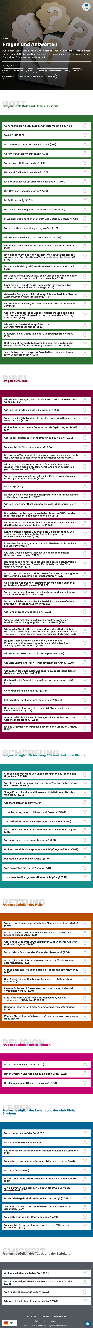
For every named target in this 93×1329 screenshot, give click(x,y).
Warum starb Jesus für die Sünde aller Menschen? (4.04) (37, 952)
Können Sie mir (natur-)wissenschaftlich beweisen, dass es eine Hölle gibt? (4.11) (41, 1018)
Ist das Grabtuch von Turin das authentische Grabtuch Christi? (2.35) (40, 728)
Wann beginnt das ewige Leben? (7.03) (26, 1292)
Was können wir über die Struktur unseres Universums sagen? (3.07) (40, 831)
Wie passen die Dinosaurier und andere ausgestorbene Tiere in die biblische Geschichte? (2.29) (40, 672)
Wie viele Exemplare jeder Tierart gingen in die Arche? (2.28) (39, 663)
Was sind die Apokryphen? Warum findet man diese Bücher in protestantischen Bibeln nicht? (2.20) (39, 584)
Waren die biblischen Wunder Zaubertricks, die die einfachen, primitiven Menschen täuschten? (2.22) (39, 603)
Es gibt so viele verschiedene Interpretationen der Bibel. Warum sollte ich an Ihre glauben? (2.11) (41, 496)
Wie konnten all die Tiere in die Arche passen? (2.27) (34, 654)
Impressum (29, 1317)
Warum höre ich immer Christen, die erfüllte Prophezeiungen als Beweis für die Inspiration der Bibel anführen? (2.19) (41, 575)
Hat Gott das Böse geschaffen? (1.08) (26, 191)
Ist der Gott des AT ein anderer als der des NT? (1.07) (34, 182)
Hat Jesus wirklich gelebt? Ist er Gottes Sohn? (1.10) (34, 210)
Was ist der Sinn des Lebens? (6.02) (24, 1143)
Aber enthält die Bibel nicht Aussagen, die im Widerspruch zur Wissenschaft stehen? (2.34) (40, 719)
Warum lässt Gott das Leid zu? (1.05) (25, 163)
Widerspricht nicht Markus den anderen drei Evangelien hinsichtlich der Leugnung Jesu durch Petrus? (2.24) (36, 621)
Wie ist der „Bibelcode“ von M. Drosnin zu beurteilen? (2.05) (38, 438)
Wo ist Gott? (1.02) (14, 135)
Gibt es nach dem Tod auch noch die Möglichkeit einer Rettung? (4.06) (41, 971)
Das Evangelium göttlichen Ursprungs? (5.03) (30, 1083)
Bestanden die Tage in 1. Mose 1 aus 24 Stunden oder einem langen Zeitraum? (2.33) (38, 710)
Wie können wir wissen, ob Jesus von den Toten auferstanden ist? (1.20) (39, 305)
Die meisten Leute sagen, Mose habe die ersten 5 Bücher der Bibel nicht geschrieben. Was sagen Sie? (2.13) (39, 515)
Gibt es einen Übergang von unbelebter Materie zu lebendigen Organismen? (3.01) (40, 775)
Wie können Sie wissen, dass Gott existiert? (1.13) (32, 238)
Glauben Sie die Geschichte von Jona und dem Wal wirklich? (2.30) (38, 682)
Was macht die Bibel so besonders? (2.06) (28, 447)
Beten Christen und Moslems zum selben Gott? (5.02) (35, 1074)
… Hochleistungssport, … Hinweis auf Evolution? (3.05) (35, 812)
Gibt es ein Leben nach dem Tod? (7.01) (26, 1274)
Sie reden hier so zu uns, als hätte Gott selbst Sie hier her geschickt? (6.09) (38, 1208)
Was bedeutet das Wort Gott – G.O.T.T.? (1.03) (30, 145)
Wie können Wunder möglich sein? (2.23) (27, 612)
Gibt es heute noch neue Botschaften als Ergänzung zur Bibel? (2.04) (40, 429)
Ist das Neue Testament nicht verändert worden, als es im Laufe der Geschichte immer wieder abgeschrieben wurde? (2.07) (41, 457)
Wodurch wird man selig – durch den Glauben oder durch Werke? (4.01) (41, 925)
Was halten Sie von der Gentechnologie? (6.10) (31, 1217)
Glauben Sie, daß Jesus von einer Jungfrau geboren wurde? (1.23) (38, 335)
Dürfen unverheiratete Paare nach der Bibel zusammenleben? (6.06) (40, 1180)
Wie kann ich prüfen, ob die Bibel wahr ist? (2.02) (32, 410)
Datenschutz (45, 1317)
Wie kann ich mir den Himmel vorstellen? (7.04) (31, 1301)
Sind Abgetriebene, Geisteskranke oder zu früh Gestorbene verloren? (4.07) (38, 980)
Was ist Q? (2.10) (13, 487)
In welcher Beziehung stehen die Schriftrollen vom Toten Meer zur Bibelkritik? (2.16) (40, 545)
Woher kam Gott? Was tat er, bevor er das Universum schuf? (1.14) (39, 247)
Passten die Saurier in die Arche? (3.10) (26, 859)
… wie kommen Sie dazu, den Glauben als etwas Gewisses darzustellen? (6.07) (37, 1189)
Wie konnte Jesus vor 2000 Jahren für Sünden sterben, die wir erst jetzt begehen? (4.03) (40, 943)
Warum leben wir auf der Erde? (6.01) (25, 1133)
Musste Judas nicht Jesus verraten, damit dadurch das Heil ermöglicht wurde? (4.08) (38, 990)
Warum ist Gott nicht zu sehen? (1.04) (26, 154)
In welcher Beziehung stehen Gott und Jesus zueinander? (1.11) (41, 219)
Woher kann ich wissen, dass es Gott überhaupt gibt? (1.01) (38, 126)
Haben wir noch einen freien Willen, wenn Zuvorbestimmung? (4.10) (39, 1008)
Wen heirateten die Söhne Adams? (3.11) (27, 868)
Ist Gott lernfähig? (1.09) (18, 201)
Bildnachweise (62, 1317)
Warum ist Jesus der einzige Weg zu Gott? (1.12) (31, 228)
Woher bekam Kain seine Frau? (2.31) (25, 691)
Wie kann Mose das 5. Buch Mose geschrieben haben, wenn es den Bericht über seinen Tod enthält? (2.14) (40, 524)
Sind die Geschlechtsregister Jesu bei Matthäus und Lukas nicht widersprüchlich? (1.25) (38, 354)
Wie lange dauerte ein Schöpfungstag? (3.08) (30, 840)
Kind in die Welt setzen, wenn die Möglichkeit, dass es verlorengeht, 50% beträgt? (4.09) (35, 999)
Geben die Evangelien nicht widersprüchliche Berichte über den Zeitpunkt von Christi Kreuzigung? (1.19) (41, 296)
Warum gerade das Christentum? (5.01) (26, 1065)
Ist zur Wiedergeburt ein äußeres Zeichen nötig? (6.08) (36, 1199)
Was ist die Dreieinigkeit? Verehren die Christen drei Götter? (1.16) (39, 268)
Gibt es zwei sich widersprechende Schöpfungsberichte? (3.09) (41, 850)
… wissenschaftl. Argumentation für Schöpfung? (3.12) (35, 878)
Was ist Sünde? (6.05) (16, 1171)
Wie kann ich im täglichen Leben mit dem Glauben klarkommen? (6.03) (41, 1152)
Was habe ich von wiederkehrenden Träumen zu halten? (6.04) (40, 1161)
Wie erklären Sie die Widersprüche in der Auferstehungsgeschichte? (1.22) (27, 326)
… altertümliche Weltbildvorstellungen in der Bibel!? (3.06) (37, 822)
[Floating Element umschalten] (88, 1324)
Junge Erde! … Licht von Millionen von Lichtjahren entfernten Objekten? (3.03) (39, 794)
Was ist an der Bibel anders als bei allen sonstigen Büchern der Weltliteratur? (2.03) (40, 419)
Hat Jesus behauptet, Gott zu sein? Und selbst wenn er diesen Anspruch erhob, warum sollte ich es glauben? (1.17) (40, 277)
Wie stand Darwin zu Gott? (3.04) (23, 803)
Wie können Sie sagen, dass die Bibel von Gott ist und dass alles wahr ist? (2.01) (41, 401)
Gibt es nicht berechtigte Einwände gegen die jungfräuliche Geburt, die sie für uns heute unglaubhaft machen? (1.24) (38, 345)
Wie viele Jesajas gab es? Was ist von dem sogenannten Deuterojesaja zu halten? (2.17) (36, 554)
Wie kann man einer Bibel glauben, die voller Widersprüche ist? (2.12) (40, 505)
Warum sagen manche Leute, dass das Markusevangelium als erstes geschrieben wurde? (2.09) (39, 478)
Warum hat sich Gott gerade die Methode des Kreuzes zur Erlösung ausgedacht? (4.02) (37, 934)
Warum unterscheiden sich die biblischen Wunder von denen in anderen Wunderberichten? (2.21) (40, 594)
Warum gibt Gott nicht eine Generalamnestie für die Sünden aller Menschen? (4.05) (39, 962)
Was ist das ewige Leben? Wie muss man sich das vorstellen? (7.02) (39, 1283)
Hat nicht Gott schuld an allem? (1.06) (26, 173)
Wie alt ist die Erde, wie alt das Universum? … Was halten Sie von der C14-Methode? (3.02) (41, 785)
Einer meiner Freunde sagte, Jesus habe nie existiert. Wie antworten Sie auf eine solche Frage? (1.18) (37, 287)
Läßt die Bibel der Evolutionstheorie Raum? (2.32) (33, 700)
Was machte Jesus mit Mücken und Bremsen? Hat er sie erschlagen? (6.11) (37, 1227)
